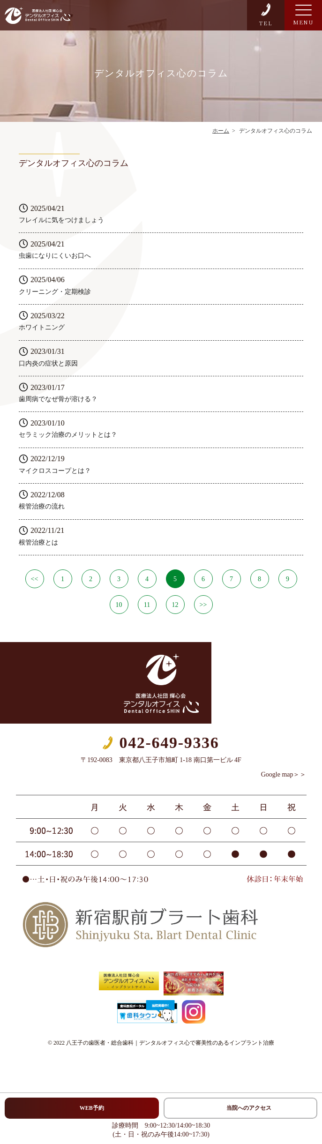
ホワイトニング (42, 327)
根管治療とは (38, 542)
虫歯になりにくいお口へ (55, 255)
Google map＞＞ (284, 774)
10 (119, 604)
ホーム (220, 130)
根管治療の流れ (42, 506)
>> (203, 604)
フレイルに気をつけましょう (61, 220)
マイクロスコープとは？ (55, 470)
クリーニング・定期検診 (55, 291)
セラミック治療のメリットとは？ (68, 434)
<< (34, 579)
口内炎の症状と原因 (48, 363)
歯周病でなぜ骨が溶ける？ (58, 399)
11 (147, 604)
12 (175, 604)
